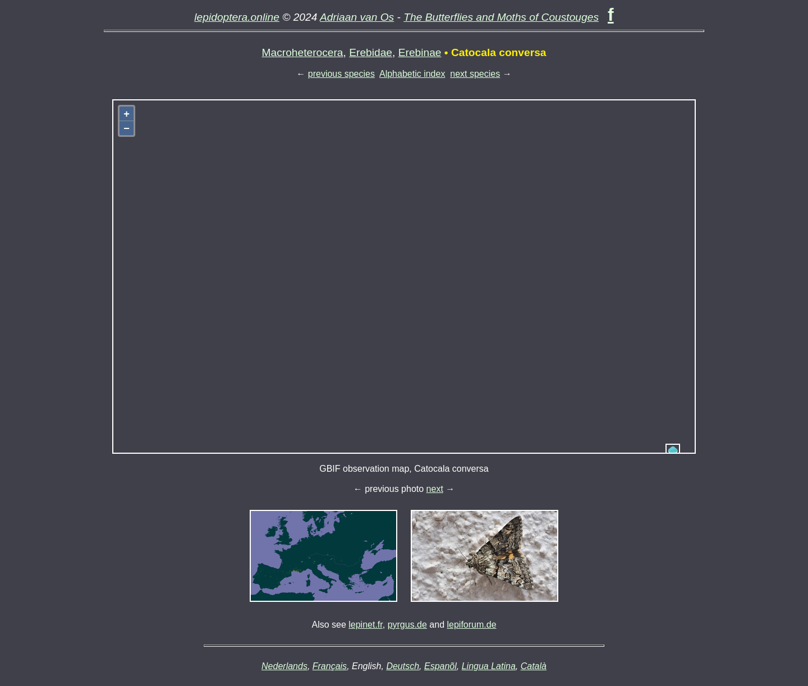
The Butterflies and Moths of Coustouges (501, 17)
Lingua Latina (489, 666)
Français (330, 666)
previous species (341, 74)
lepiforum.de (472, 624)
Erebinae (420, 52)
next (434, 489)
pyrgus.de (407, 624)
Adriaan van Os (357, 17)
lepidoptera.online (236, 17)
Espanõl (440, 666)
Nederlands (284, 666)
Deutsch (402, 666)
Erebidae (370, 52)
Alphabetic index (412, 74)
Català (534, 666)
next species (475, 74)
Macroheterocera (302, 52)
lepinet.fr (365, 624)
